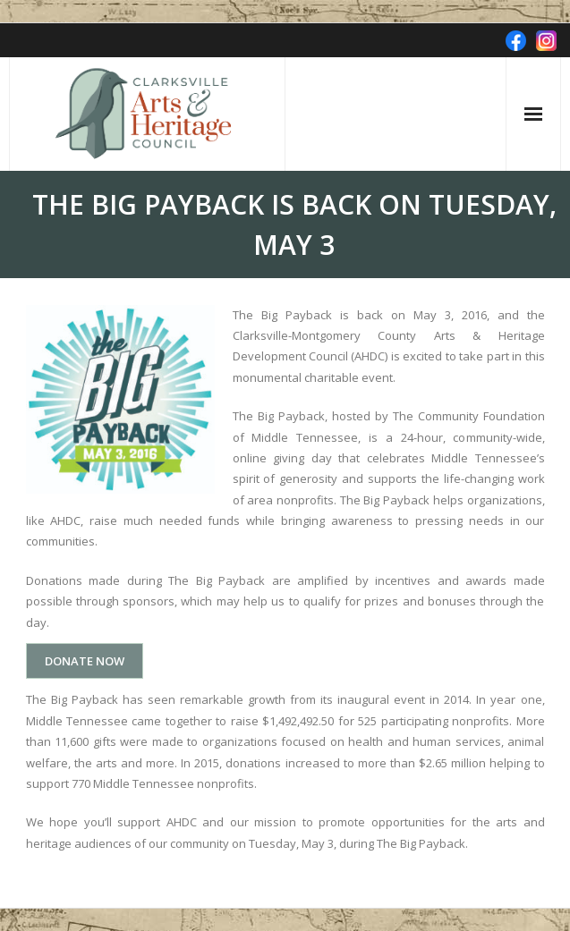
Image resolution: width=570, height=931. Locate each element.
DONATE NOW (84, 661)
